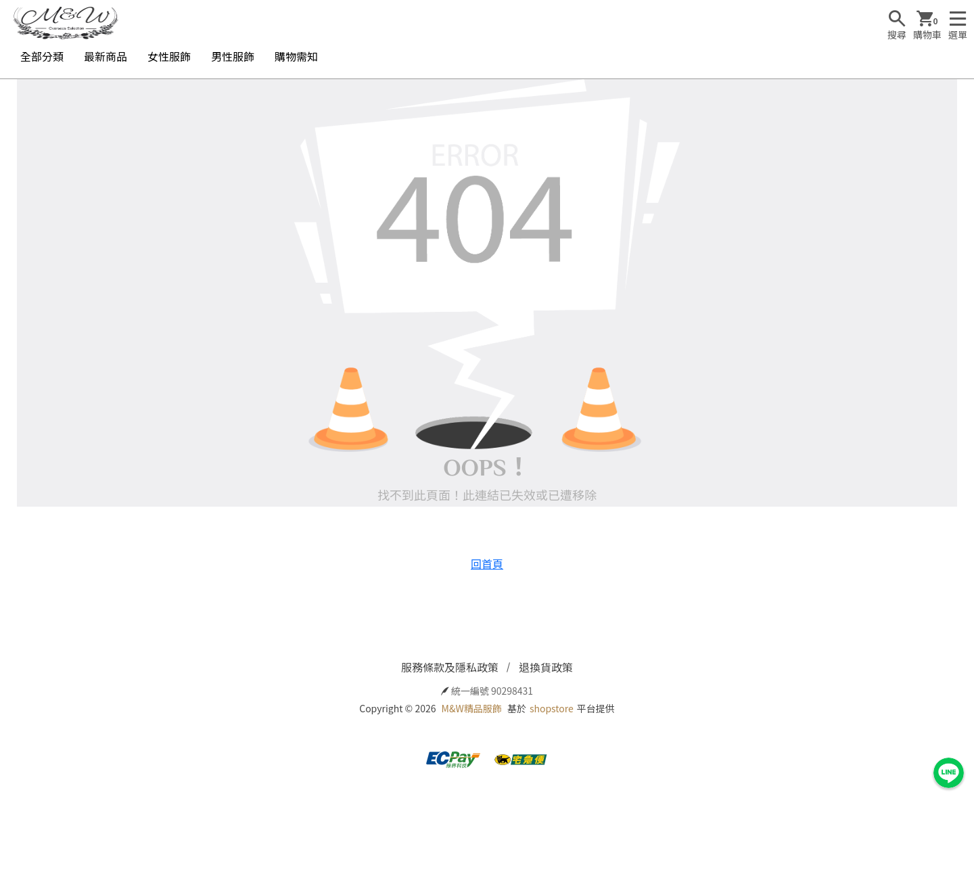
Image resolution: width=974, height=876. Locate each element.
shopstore (552, 708)
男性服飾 (232, 56)
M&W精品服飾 (472, 708)
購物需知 (296, 56)
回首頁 (487, 563)
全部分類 (42, 56)
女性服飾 (169, 56)
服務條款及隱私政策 (449, 667)
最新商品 (105, 56)
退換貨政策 (546, 667)
